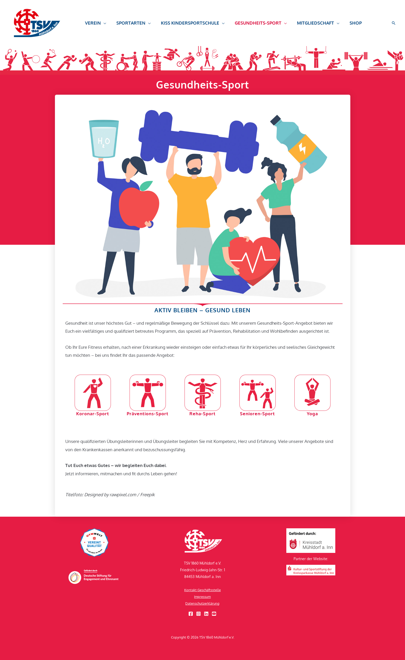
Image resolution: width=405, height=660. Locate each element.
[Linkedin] (206, 613)
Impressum (202, 596)
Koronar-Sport (92, 413)
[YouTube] (214, 613)
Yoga (312, 413)
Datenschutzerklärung (202, 603)
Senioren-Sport (257, 413)
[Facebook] (190, 613)
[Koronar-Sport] (93, 393)
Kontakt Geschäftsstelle (202, 590)
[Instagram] (198, 613)
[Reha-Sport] (202, 393)
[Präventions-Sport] (148, 393)
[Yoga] (312, 393)
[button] (95, 23)
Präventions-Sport (147, 413)
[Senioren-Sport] (257, 393)
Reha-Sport (202, 413)
